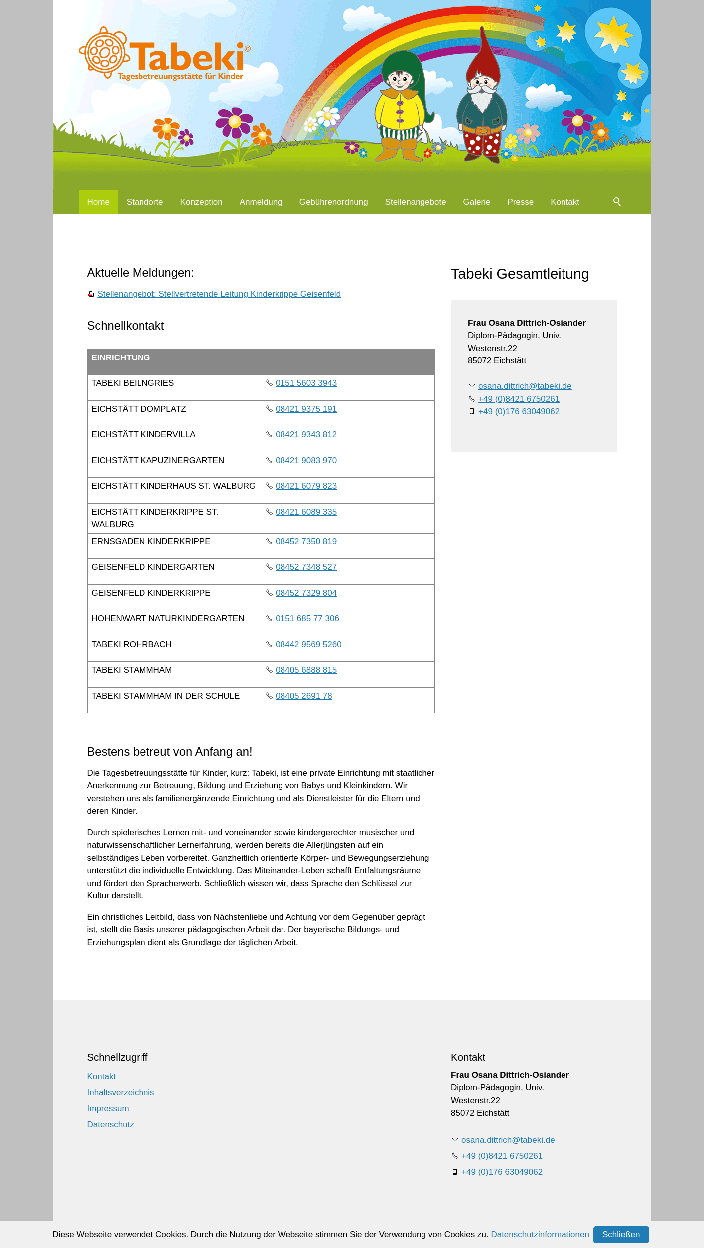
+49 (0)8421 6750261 (519, 399)
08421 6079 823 (306, 486)
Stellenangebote (415, 202)
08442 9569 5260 (308, 644)
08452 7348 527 (306, 567)
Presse (520, 202)
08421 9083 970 (306, 460)
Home (98, 202)
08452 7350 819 (306, 541)
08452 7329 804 (306, 593)
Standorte (145, 202)
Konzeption (201, 202)
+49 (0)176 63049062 (519, 411)
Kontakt (565, 202)
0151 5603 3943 (306, 383)
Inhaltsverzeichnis (120, 1092)
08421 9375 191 (306, 409)
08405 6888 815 (306, 670)
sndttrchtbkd (525, 386)
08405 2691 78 (304, 696)
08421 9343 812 (306, 434)
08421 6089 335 (306, 512)
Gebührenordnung (333, 202)
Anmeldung (261, 202)
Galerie (477, 202)
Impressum (108, 1108)
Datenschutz (111, 1124)
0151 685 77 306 (307, 618)
